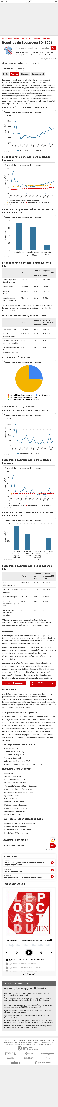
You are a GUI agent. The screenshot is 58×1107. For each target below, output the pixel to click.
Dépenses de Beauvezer (42, 684)
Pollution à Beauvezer (13, 814)
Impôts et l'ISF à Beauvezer (15, 783)
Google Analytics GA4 (13, 870)
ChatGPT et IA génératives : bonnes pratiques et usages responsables (24, 863)
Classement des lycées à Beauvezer (18, 792)
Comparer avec (8, 68)
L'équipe (20, 1040)
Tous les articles (46, 1042)
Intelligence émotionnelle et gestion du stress (23, 876)
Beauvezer (45, 39)
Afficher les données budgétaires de (15, 63)
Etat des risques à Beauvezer (15, 805)
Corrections (10, 1044)
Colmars (28, 52)
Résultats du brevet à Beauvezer (17, 830)
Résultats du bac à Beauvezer (16, 826)
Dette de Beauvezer (14, 683)
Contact (42, 1040)
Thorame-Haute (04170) (14, 755)
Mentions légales (20, 1044)
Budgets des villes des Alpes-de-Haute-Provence (25, 764)
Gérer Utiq (36, 1042)
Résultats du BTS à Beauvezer (16, 833)
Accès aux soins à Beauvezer (15, 808)
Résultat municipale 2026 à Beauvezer (19, 823)
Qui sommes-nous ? (10, 1040)
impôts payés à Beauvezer (25, 406)
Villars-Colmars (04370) (14, 751)
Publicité (35, 1040)
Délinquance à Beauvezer (14, 811)
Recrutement (50, 1040)
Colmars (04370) (11, 748)
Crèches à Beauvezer (13, 798)
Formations (10, 857)
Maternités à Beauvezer (14, 802)
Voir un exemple (51, 849)
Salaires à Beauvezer (12, 776)
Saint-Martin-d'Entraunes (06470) (18, 761)
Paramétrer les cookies (25, 1042)
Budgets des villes (12, 39)
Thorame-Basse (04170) (14, 758)
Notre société (28, 1040)
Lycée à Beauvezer (12, 795)
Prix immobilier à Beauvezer (15, 779)
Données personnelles (10, 1042)
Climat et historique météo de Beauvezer (20, 786)
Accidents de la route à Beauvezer (18, 789)
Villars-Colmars (38, 52)
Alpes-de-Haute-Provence (30, 39)
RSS (53, 1042)
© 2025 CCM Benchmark (44, 1044)
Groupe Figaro (30, 1044)
